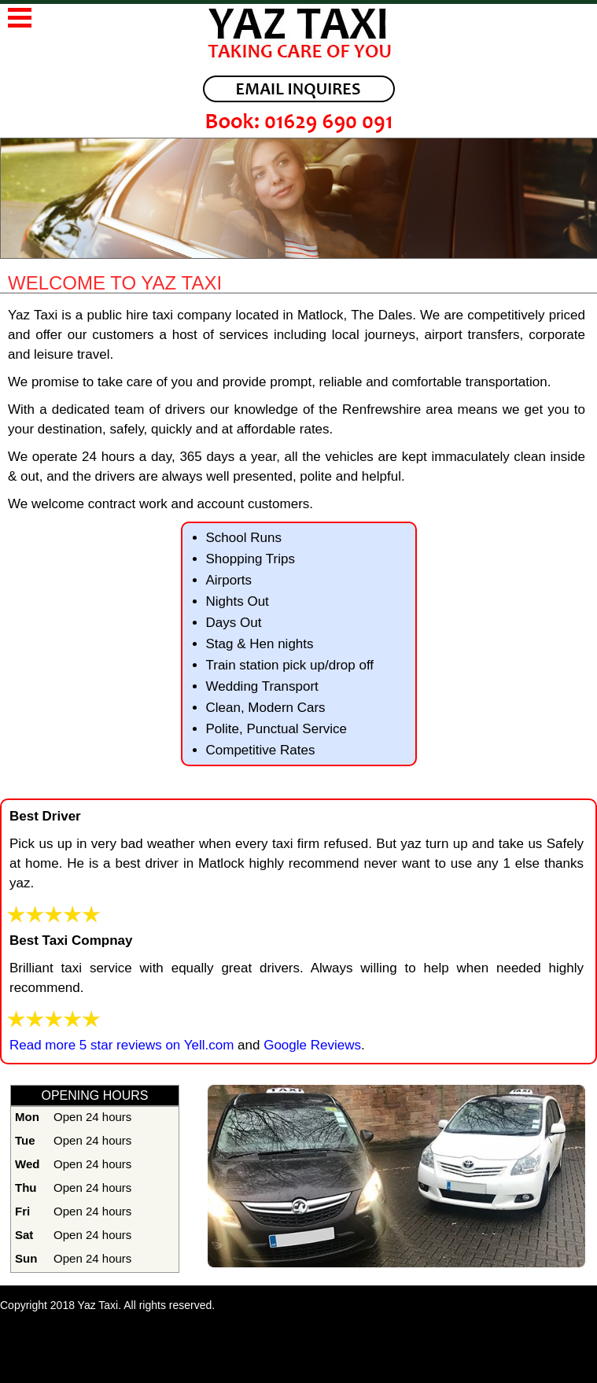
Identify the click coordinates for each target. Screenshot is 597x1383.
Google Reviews (310, 1045)
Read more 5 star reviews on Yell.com (121, 1045)
